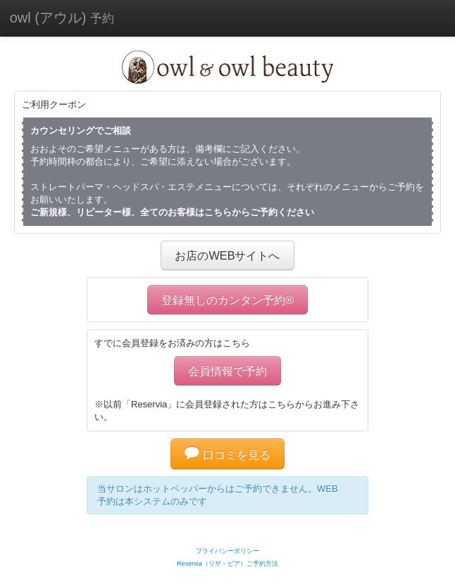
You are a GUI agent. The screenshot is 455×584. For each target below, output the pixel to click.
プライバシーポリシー (227, 550)
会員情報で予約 (227, 370)
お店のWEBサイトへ (227, 255)
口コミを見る (227, 454)
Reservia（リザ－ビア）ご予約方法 (227, 563)
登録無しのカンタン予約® (227, 299)
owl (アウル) (62, 17)
